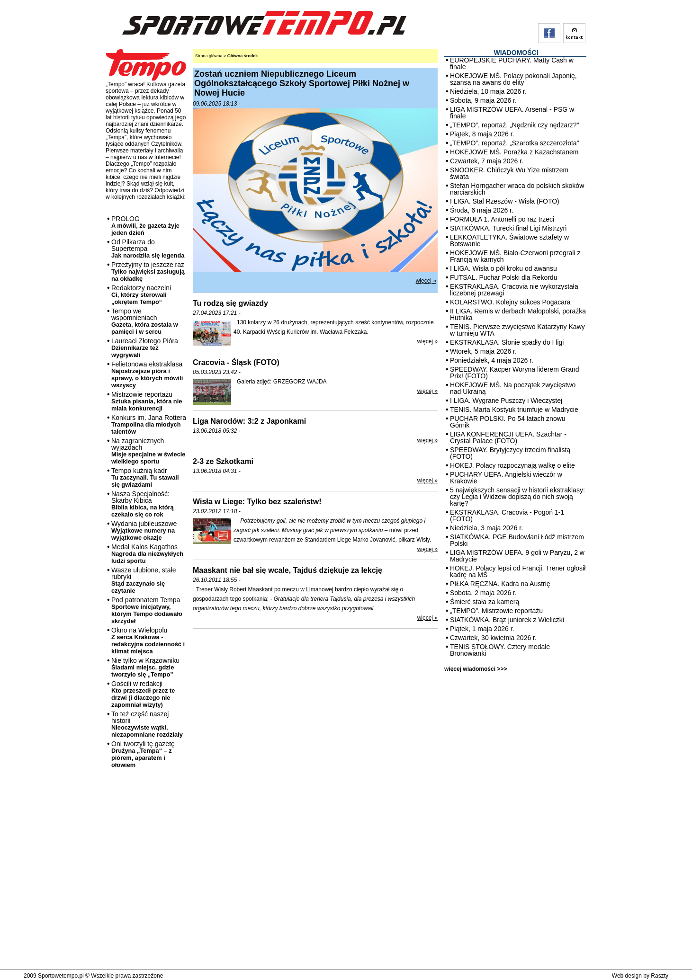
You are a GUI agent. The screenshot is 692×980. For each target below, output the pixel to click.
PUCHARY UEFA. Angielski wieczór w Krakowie (506, 478)
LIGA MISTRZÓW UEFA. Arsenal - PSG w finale (512, 113)
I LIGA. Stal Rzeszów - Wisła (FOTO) (504, 201)
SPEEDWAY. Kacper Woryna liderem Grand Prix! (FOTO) (514, 372)
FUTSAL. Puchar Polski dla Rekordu (503, 277)
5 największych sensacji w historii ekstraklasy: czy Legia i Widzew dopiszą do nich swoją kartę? (517, 496)
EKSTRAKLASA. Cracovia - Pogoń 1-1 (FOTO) (507, 515)
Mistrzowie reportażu (146, 401)
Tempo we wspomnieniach (144, 321)
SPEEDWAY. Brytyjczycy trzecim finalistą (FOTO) (510, 453)
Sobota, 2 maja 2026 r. (483, 593)
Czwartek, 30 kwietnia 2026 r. (493, 637)
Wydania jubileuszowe (144, 530)
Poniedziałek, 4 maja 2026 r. (491, 360)
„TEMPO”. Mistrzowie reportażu (496, 611)
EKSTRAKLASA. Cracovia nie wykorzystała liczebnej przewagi (514, 290)
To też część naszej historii (147, 724)
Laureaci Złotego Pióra (144, 347)
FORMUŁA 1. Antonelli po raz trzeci (502, 219)
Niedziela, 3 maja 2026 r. (486, 528)
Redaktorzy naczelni (141, 294)
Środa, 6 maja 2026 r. (481, 210)
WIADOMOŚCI (516, 52)
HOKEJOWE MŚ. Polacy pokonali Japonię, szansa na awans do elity (513, 79)
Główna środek (242, 55)
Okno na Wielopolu (148, 640)
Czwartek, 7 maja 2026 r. (486, 161)
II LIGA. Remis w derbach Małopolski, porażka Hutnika (518, 314)
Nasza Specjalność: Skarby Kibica (142, 504)
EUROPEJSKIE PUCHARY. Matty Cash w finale (512, 63)
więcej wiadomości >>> (475, 669)
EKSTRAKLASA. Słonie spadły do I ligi (507, 342)
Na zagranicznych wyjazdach (148, 451)
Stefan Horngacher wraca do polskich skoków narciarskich (517, 189)
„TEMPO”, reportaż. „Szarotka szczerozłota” (514, 143)
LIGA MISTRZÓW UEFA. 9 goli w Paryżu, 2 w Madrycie (517, 556)
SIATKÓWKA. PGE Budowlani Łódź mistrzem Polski (517, 540)
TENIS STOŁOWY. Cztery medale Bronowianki (500, 650)
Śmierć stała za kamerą (484, 602)
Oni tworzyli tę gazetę (143, 754)
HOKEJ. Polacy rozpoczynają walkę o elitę (512, 465)
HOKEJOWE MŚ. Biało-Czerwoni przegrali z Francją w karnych (515, 256)
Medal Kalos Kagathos (147, 553)
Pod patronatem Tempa (146, 610)
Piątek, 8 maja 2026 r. (482, 134)
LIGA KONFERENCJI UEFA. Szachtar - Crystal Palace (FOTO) (508, 437)
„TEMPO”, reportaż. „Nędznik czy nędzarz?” (514, 125)
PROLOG (145, 225)
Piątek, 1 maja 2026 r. (482, 629)
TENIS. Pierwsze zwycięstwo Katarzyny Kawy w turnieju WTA (517, 330)
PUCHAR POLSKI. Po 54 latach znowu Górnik (508, 422)
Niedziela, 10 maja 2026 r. (488, 91)
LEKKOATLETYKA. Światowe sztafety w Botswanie (509, 240)
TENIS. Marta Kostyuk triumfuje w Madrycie (514, 409)
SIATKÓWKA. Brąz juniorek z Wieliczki (507, 620)
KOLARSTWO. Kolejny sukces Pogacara (510, 302)
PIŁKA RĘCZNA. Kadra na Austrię (500, 584)
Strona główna (209, 55)
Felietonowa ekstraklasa (147, 374)
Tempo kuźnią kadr (145, 477)
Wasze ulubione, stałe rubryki (143, 580)
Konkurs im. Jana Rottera (148, 424)
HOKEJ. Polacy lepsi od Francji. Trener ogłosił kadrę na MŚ (517, 571)
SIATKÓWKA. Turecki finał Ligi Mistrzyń (508, 228)
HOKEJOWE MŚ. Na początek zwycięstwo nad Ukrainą (512, 388)
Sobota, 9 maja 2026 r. (483, 100)
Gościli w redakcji (143, 694)
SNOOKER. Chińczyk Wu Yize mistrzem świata (509, 173)
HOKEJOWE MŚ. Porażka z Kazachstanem (514, 152)
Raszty (659, 975)
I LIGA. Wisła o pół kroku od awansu (503, 268)
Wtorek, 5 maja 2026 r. (483, 351)
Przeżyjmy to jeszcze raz (148, 271)
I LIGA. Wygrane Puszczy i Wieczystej (506, 400)
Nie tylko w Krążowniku (145, 667)
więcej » (426, 280)
